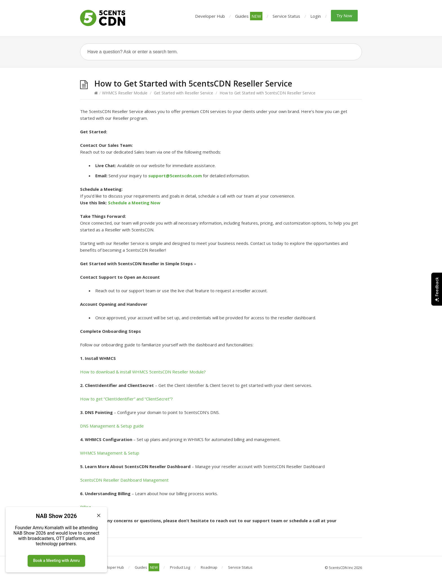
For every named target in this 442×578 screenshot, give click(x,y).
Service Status (286, 16)
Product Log (180, 567)
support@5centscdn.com (175, 175)
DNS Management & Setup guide (112, 426)
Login (315, 16)
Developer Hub (210, 16)
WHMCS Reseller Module (124, 93)
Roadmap (209, 567)
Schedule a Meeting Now (134, 202)
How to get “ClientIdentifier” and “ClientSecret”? (126, 399)
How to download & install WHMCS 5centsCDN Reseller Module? (143, 372)
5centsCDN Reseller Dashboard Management (124, 480)
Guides (248, 16)
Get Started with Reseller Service (183, 93)
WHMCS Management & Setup (109, 453)
